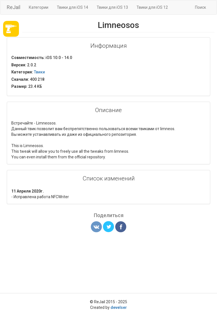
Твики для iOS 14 (72, 7)
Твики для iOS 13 (112, 7)
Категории (38, 7)
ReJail (13, 7)
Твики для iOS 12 (152, 7)
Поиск (200, 7)
